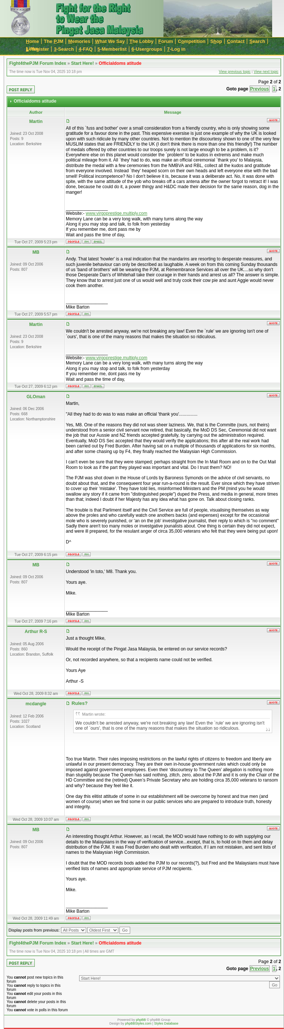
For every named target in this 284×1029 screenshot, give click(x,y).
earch (257, 41)
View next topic (266, 72)
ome (32, 41)
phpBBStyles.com (138, 1023)
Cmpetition (192, 41)
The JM (54, 41)
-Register (37, 49)
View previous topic (235, 72)
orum (165, 41)
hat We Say (110, 41)
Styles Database (166, 1023)
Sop (216, 41)
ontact (236, 41)
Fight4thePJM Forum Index (37, 63)
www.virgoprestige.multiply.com (117, 213)
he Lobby (141, 41)
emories (79, 41)
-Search (64, 49)
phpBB (141, 1020)
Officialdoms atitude (120, 63)
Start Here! (82, 63)
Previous (259, 88)
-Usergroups (147, 49)
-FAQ (86, 49)
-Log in (176, 49)
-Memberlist (112, 49)
